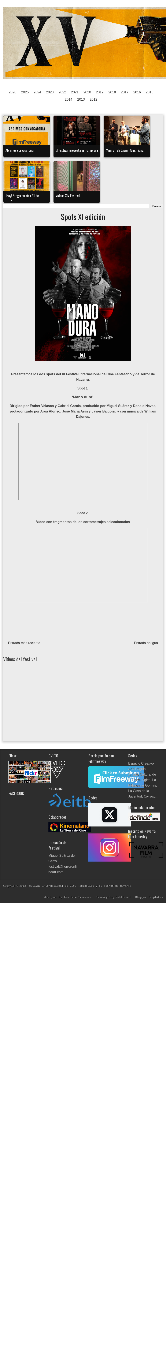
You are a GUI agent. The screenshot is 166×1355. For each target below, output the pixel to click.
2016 (137, 92)
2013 (81, 99)
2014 (68, 99)
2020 (87, 92)
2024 (37, 92)
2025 (25, 92)
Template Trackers (78, 897)
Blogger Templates (149, 897)
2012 (93, 99)
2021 (75, 92)
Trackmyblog (106, 897)
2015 (149, 92)
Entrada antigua (146, 643)
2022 (62, 92)
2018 (112, 92)
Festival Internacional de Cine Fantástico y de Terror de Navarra (79, 886)
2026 (12, 92)
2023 (50, 92)
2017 (124, 92)
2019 (100, 92)
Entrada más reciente (24, 643)
